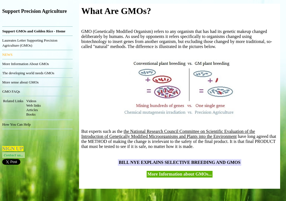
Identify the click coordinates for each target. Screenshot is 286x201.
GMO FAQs (11, 91)
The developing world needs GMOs (28, 73)
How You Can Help (16, 124)
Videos (31, 101)
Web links (33, 105)
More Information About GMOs (25, 64)
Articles (32, 110)
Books (30, 114)
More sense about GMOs (20, 82)
